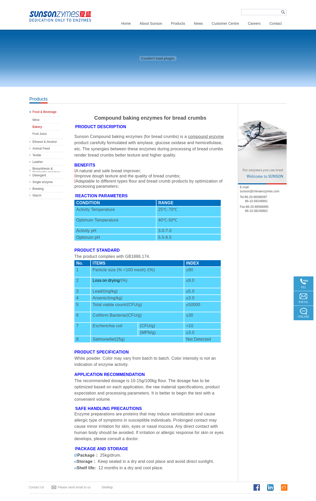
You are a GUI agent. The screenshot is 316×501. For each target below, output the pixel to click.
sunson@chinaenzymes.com (259, 191)
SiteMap (107, 487)
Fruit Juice (39, 134)
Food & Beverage (44, 112)
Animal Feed (41, 148)
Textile (36, 155)
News (198, 23)
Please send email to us (74, 487)
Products (178, 23)
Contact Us (36, 487)
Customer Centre (225, 23)
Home (126, 23)
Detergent (39, 175)
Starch (36, 195)
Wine (35, 120)
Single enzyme (42, 182)
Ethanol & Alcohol (44, 142)
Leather (37, 162)
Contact (275, 23)
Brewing (37, 189)
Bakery (37, 127)
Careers (254, 23)
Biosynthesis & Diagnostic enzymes (46, 170)
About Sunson (150, 23)
